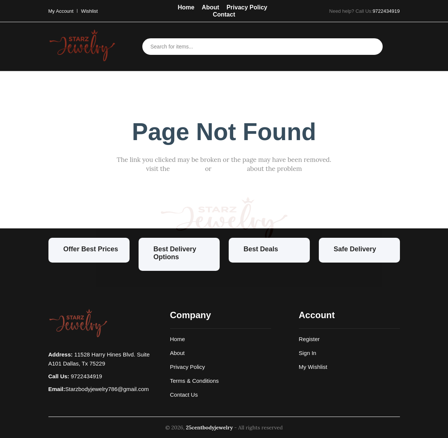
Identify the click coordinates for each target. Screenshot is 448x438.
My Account (61, 11)
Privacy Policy (246, 7)
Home (186, 7)
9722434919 (386, 11)
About (210, 7)
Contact (224, 14)
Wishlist (89, 11)
